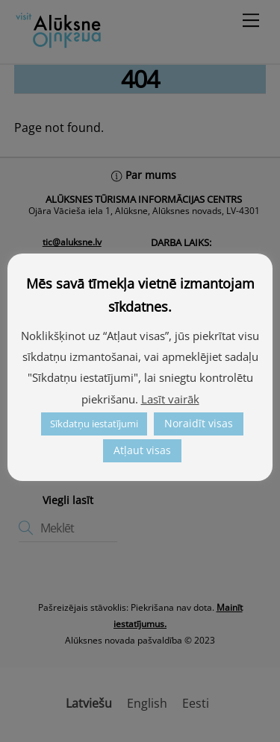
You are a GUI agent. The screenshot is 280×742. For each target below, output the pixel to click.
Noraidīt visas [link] (198, 423)
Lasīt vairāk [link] (170, 399)
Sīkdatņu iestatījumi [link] (94, 423)
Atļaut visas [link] (142, 450)
